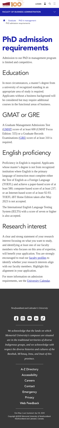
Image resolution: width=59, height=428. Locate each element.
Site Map (18, 413)
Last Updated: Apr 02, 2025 (34, 413)
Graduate (12, 20)
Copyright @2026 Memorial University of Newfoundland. (29, 416)
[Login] (38, 4)
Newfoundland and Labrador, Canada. (29, 419)
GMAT (7, 129)
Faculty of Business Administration (21, 12)
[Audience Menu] (45, 4)
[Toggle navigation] (55, 4)
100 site (18, 4)
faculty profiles (37, 257)
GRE (22, 137)
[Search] (50, 4)
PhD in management (27, 20)
